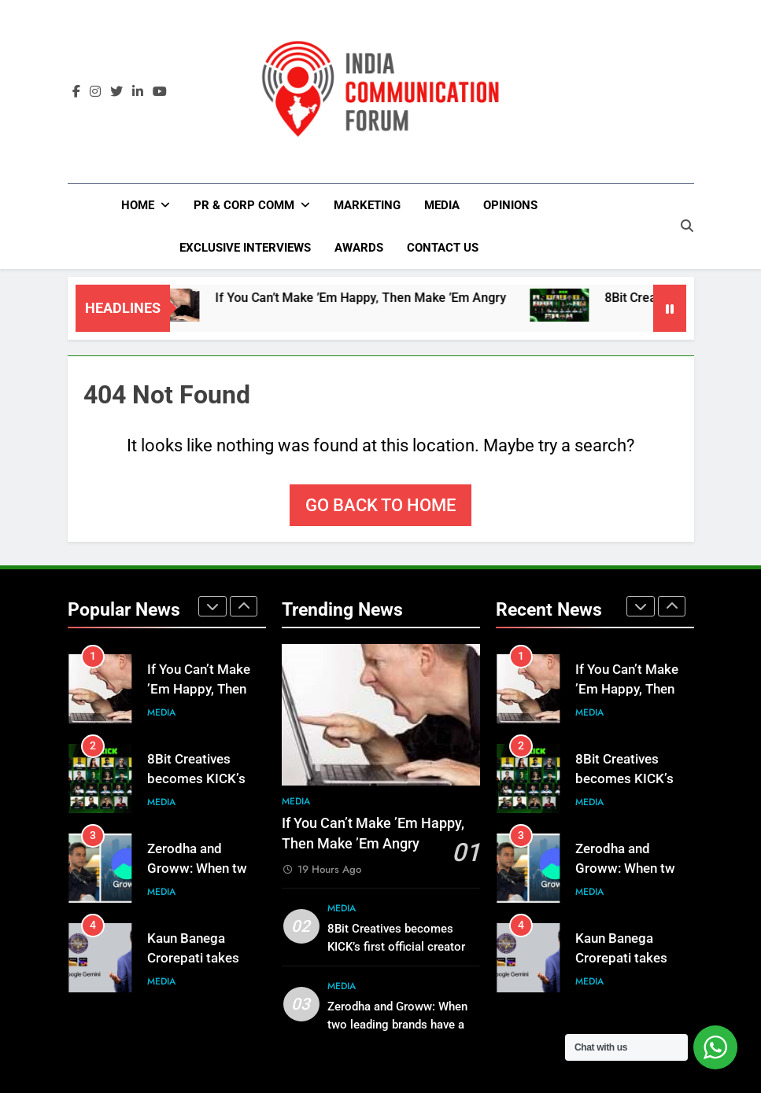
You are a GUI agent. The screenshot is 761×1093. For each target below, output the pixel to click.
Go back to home (380, 505)
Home (137, 205)
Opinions (510, 205)
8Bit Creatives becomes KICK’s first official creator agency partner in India (396, 947)
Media (442, 205)
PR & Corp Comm (244, 205)
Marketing (367, 205)
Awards (358, 248)
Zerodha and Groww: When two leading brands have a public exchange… (397, 1024)
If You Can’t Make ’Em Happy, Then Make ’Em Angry (377, 297)
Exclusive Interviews (245, 248)
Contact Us (442, 248)
